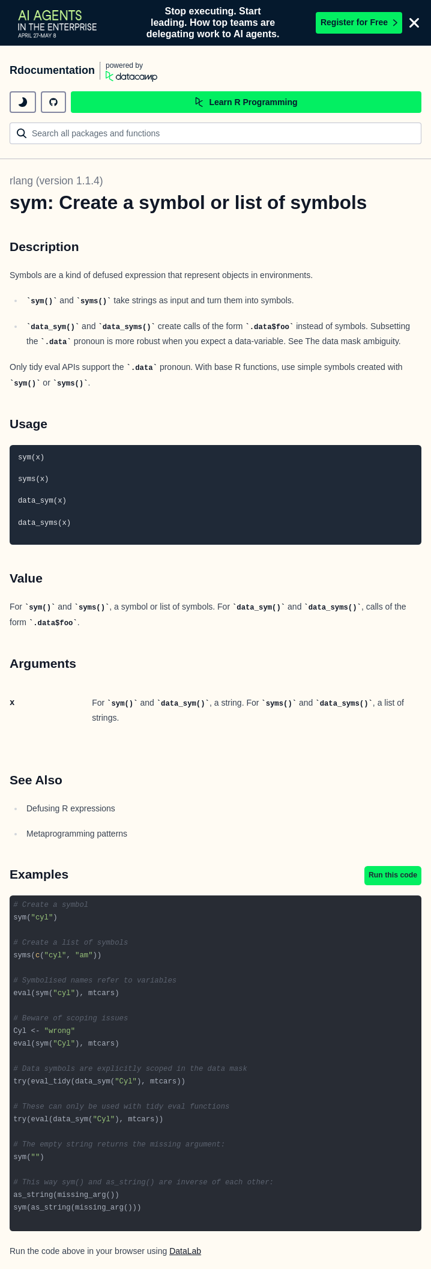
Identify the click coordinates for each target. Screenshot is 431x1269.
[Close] (414, 23)
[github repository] (53, 102)
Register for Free (359, 22)
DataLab (185, 1251)
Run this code (393, 875)
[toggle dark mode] (23, 102)
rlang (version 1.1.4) (56, 181)
